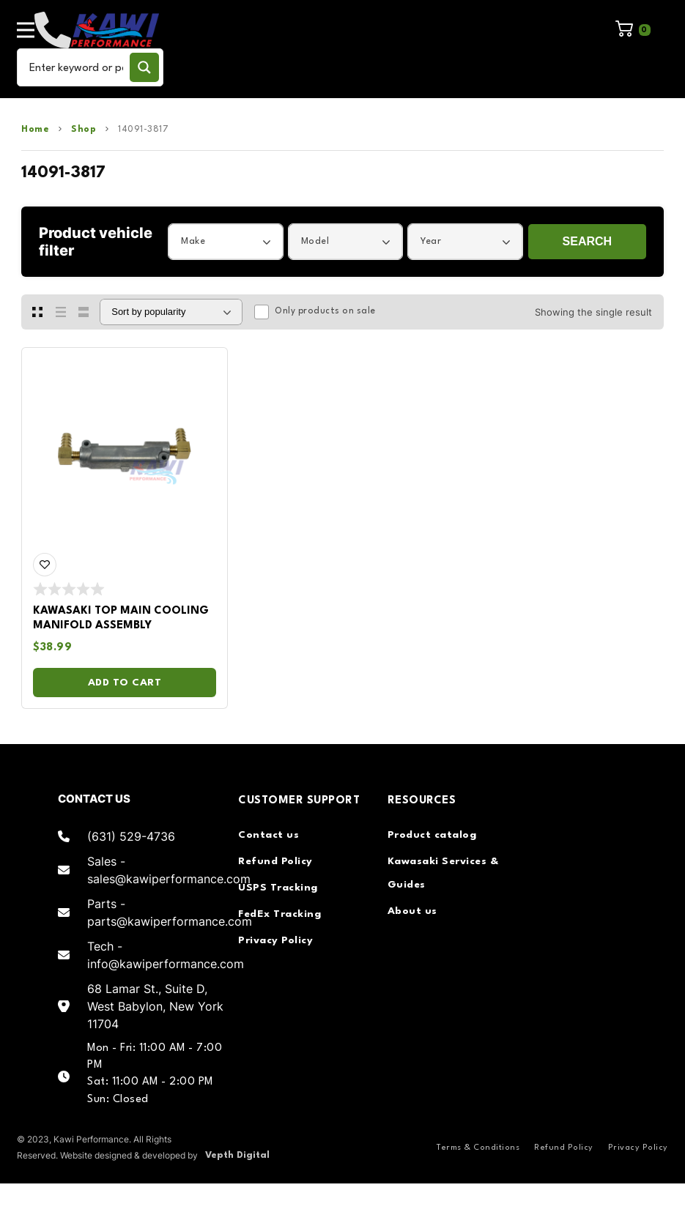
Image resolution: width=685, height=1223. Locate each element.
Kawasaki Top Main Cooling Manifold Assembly (121, 618)
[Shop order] (171, 312)
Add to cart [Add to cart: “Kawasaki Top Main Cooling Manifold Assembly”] (125, 682)
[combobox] (226, 241)
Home (35, 129)
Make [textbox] (193, 241)
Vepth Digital (237, 1155)
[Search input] (76, 67)
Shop (83, 129)
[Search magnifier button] (144, 67)
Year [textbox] (431, 241)
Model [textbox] (315, 241)
